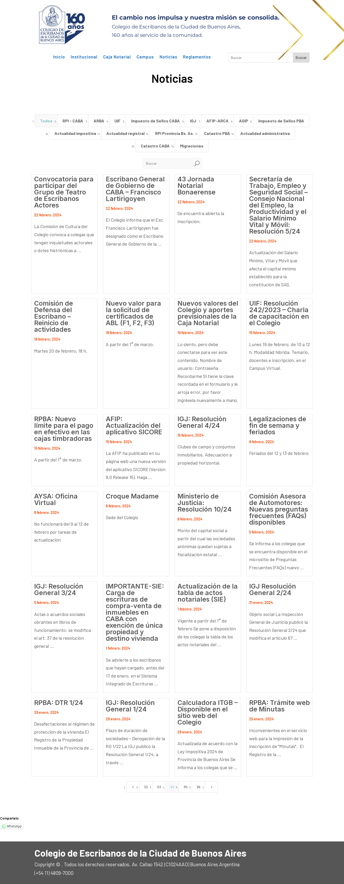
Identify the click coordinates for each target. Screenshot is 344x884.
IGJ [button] (193, 120)
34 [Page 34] (172, 787)
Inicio (59, 57)
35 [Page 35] (185, 787)
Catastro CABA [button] (155, 145)
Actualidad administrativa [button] (265, 133)
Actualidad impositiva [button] (75, 133)
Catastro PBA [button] (217, 133)
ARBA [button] (99, 120)
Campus (145, 57)
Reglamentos (197, 57)
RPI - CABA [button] (73, 120)
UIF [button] (117, 120)
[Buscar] (167, 163)
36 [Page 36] (198, 787)
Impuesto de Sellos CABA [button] (155, 120)
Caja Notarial (117, 57)
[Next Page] (211, 787)
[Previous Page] (132, 787)
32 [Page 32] (146, 787)
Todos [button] (46, 120)
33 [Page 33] (159, 787)
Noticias (168, 57)
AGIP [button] (243, 120)
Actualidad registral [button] (125, 133)
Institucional (84, 57)
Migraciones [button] (192, 145)
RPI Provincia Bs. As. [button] (174, 133)
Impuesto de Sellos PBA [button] (281, 120)
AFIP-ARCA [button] (217, 120)
